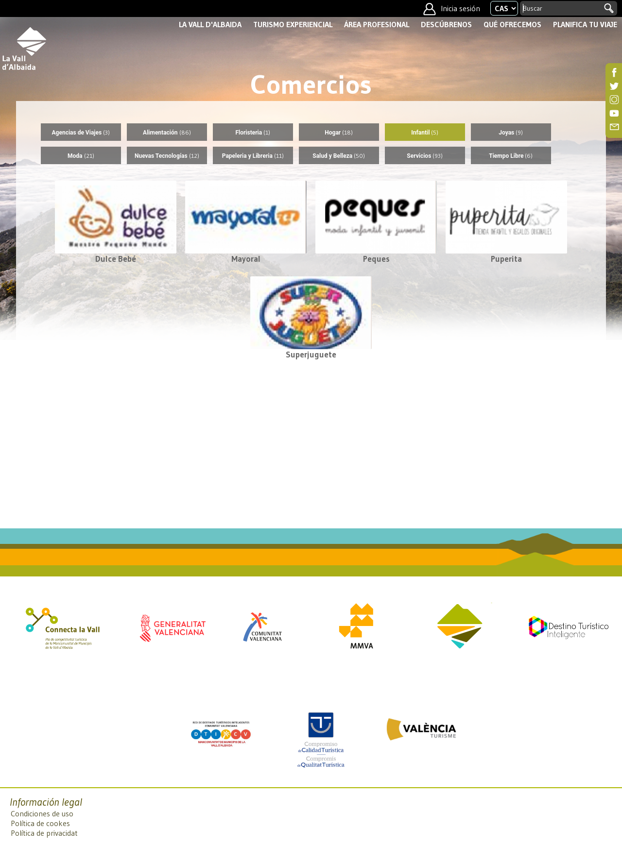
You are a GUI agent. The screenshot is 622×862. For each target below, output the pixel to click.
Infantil (424, 132)
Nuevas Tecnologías (167, 155)
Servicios (425, 155)
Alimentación (166, 132)
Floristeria (252, 132)
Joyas (511, 132)
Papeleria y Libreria (253, 155)
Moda (81, 155)
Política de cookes (40, 823)
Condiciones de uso (42, 813)
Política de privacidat (44, 833)
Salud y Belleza (338, 155)
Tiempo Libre (511, 155)
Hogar (339, 132)
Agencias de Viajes (81, 132)
